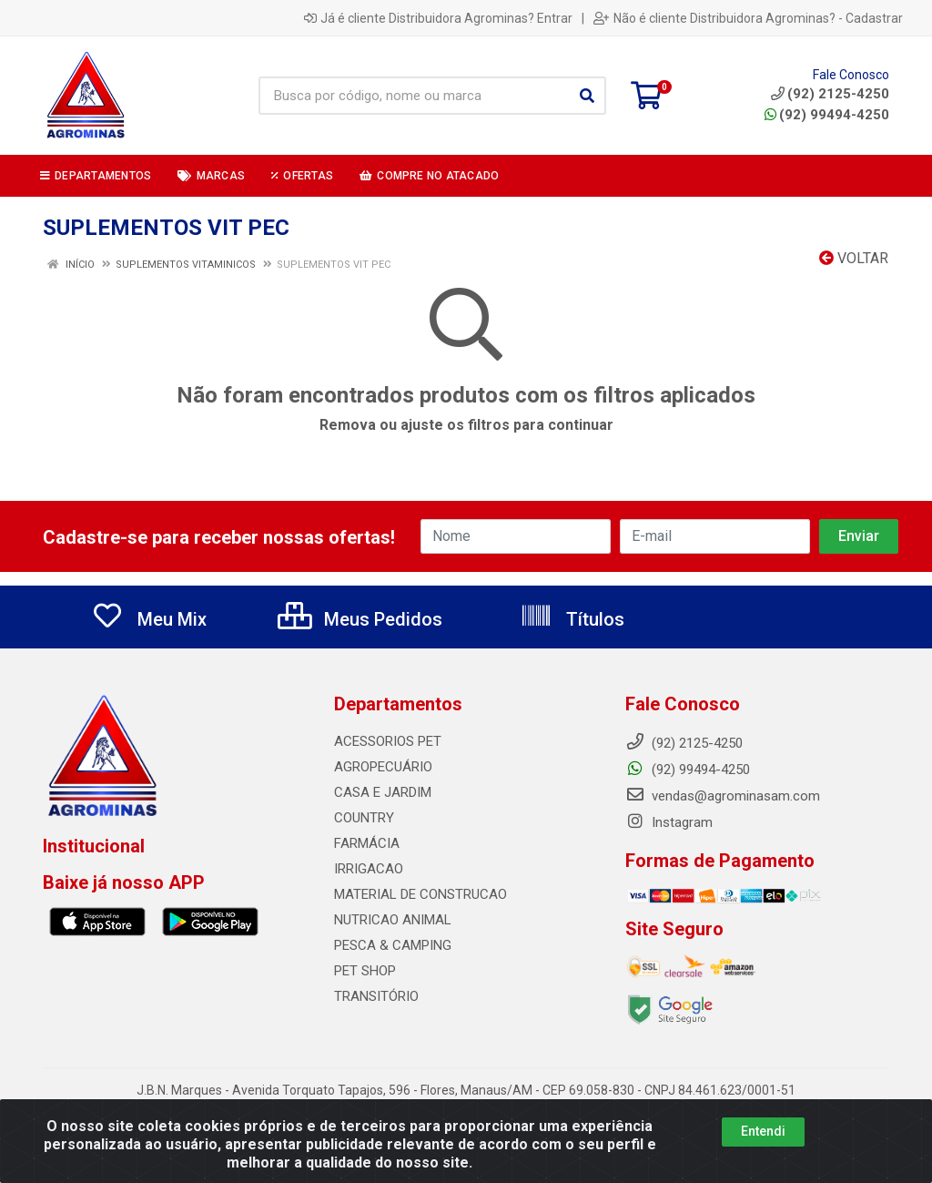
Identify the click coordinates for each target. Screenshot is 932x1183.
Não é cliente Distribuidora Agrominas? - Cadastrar (748, 18)
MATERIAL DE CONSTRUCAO (420, 894)
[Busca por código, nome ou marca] (413, 95)
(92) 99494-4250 (827, 115)
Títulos (572, 619)
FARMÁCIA (367, 843)
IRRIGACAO (368, 869)
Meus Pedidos (360, 619)
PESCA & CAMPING (392, 945)
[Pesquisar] (587, 95)
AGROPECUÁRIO (383, 767)
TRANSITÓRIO (376, 996)
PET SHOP (365, 971)
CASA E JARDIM (382, 792)
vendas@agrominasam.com (722, 796)
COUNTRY (364, 818)
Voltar (853, 258)
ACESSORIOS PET (387, 741)
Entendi (763, 1140)
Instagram (669, 822)
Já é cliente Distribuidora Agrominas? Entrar (438, 18)
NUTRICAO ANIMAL (392, 920)
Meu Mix (149, 619)
